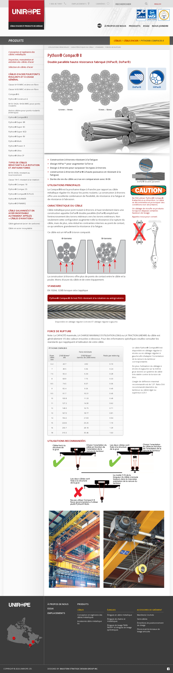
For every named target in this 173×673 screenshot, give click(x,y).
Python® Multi (15, 141)
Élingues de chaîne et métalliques (116, 620)
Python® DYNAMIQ (17, 203)
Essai (146, 25)
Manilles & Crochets (145, 615)
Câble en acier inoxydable (20, 228)
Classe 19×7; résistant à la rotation (23, 179)
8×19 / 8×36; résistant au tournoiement (19, 173)
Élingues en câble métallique (119, 615)
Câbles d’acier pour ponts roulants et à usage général (24, 77)
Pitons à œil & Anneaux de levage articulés (148, 630)
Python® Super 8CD (17, 131)
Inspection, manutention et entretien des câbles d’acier (21, 60)
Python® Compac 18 (17, 184)
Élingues (111, 610)
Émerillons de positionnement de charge (150, 624)
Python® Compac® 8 (17, 117)
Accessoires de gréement (149, 610)
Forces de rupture (113, 47)
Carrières (100, 4)
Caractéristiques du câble (82, 47)
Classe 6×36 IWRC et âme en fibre (23, 89)
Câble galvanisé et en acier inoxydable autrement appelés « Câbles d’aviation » (21, 214)
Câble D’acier (131, 40)
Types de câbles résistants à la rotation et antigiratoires (24, 165)
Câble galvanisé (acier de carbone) (24, 223)
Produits (134, 25)
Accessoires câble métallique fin (89, 622)
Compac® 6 (13, 94)
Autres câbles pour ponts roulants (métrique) (24, 111)
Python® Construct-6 (18, 99)
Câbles (117, 40)
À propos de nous (115, 25)
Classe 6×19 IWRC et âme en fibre (23, 84)
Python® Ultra (14, 150)
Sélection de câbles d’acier (20, 67)
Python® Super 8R (16, 122)
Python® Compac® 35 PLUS (21, 194)
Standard (99, 47)
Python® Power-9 (16, 146)
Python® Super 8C (16, 127)
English (157, 4)
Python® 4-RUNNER (17, 198)
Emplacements (79, 4)
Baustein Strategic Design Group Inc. (79, 669)
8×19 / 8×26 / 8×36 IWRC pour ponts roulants (24, 104)
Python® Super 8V (16, 136)
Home (99, 25)
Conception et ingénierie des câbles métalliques (21, 53)
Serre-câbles (142, 619)
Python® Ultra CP (16, 155)
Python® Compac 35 (17, 189)
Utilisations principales (58, 47)
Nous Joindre (160, 25)
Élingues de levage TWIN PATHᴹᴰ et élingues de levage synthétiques (119, 627)
